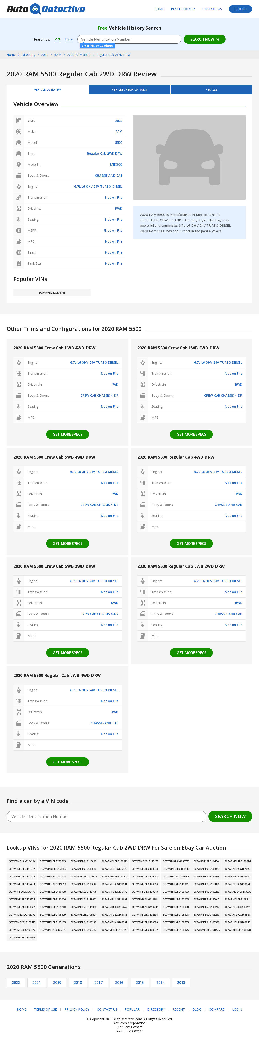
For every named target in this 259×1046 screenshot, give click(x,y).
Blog (197, 1011)
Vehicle (129, 90)
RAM (118, 133)
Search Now (202, 39)
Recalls (211, 90)
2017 (98, 984)
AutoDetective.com (46, 9)
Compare (217, 1011)
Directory (156, 1011)
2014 (160, 984)
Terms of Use (45, 1011)
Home (159, 9)
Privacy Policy (76, 1011)
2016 (119, 984)
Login (241, 9)
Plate (69, 39)
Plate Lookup (183, 9)
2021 (36, 984)
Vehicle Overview (47, 90)
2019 (57, 984)
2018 (78, 984)
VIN (57, 39)
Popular (132, 1011)
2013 (181, 984)
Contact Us (212, 9)
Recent (179, 1011)
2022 (16, 984)
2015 (140, 984)
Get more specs (67, 435)
